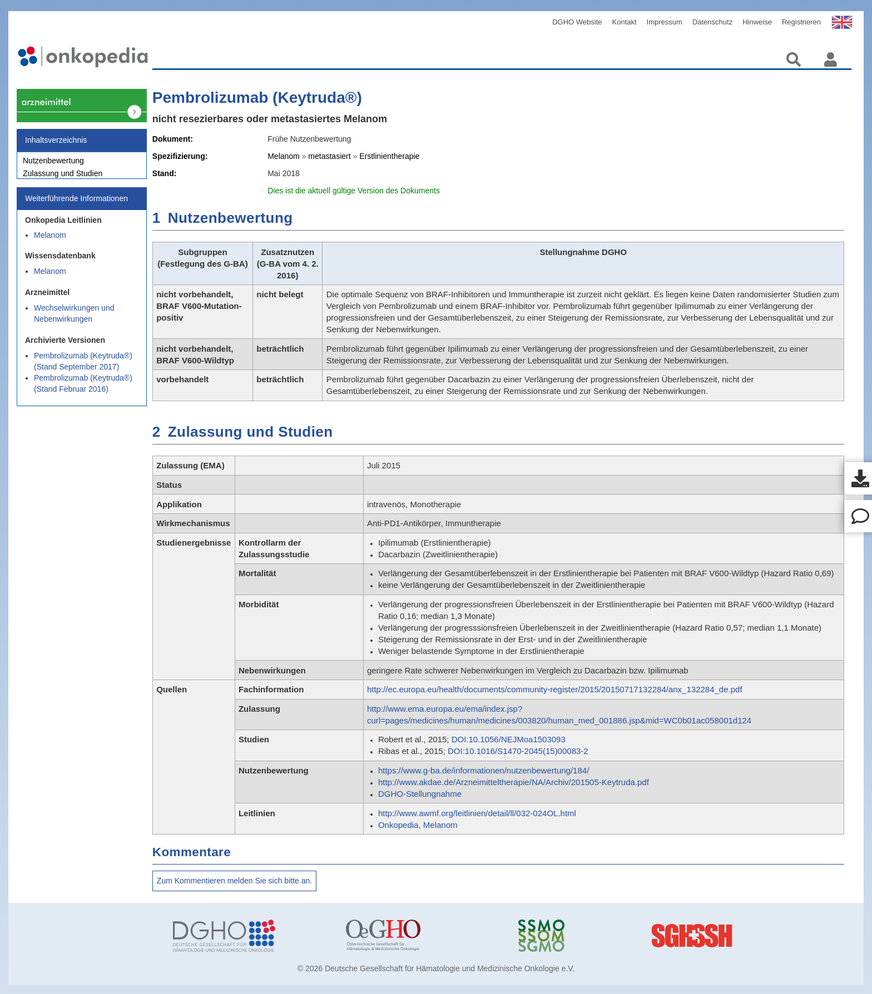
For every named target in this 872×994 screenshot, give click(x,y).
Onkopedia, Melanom (418, 825)
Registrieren (801, 22)
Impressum (664, 22)
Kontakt (624, 22)
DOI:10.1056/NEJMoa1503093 (509, 739)
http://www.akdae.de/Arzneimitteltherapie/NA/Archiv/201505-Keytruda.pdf (513, 782)
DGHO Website (577, 22)
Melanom (50, 241)
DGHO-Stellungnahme (420, 793)
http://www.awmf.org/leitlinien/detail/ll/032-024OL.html (477, 813)
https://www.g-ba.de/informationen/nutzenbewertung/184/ (483, 770)
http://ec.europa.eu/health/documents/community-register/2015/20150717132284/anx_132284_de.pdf (554, 689)
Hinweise (757, 22)
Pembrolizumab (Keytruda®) (257, 97)
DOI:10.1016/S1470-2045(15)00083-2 (518, 751)
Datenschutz (712, 22)
